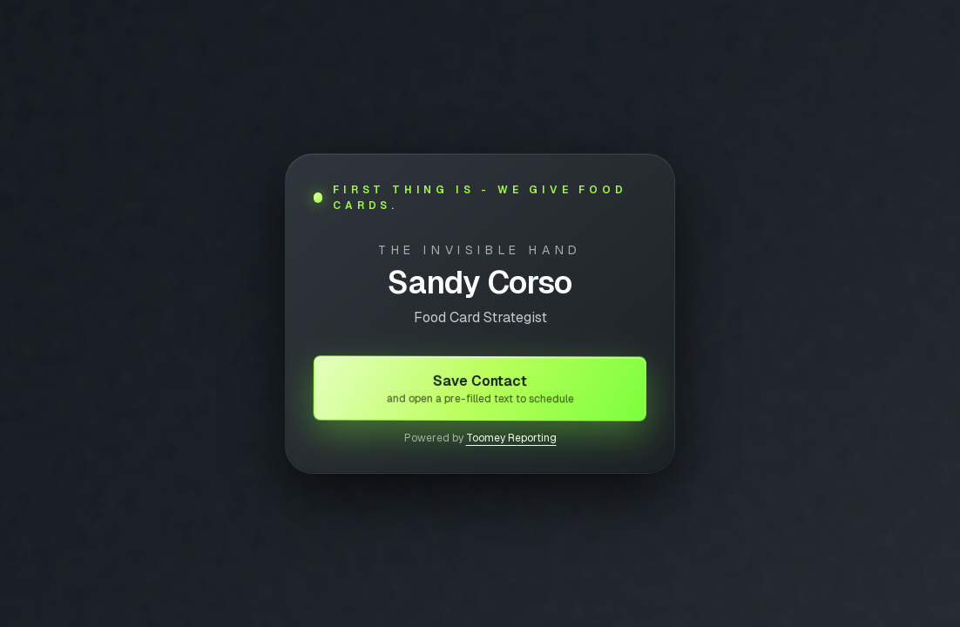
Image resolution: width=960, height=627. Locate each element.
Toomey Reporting (511, 438)
